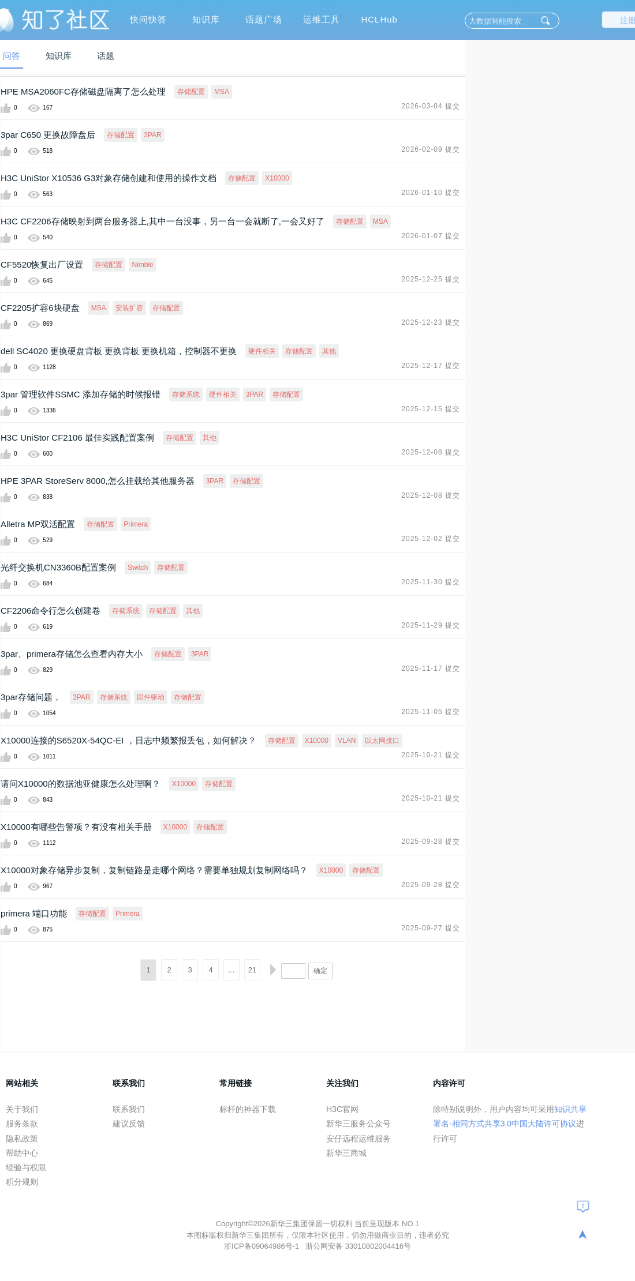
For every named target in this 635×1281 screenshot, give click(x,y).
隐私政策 (22, 1138)
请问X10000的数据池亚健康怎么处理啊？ (80, 783)
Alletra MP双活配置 (38, 524)
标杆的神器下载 (247, 1109)
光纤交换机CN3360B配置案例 (58, 567)
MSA (221, 92)
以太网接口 (382, 741)
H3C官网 (342, 1109)
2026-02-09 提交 (430, 149)
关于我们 (22, 1109)
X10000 (277, 178)
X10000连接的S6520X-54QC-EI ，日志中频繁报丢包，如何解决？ (128, 740)
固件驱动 (151, 697)
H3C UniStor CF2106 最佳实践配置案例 (77, 437)
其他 (329, 351)
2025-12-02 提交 (430, 539)
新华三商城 (346, 1153)
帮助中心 (22, 1153)
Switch (138, 568)
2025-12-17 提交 (430, 366)
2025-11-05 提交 (430, 712)
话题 (105, 56)
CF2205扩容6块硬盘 (40, 308)
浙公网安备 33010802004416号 (358, 1246)
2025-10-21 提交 (430, 755)
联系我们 (129, 1109)
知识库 (206, 19)
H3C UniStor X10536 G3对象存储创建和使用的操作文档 (108, 178)
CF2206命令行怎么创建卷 (50, 610)
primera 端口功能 (34, 913)
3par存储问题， (31, 697)
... (232, 970)
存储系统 (186, 394)
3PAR (152, 135)
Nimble (142, 265)
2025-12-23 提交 (430, 322)
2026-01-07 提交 (430, 236)
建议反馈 (129, 1123)
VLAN (347, 741)
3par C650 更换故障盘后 (48, 135)
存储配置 (191, 92)
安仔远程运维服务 (358, 1138)
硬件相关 (262, 351)
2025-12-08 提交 (430, 452)
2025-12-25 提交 (430, 279)
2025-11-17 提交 (430, 668)
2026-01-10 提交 (430, 193)
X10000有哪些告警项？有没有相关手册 (76, 827)
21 (252, 970)
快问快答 (148, 19)
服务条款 (22, 1123)
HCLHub (379, 19)
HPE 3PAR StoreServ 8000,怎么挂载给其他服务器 (98, 481)
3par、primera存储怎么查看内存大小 (72, 654)
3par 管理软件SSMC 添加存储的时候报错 (80, 394)
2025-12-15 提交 (430, 409)
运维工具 (321, 19)
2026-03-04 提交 (430, 106)
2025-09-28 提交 (430, 841)
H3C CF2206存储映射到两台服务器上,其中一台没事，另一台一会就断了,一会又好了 (162, 221)
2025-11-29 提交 (430, 625)
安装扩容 (129, 308)
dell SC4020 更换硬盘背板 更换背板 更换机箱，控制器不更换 (119, 351)
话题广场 (263, 19)
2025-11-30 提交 (430, 582)
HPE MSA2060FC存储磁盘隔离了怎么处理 (83, 91)
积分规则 (22, 1181)
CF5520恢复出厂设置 (42, 264)
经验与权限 (26, 1167)
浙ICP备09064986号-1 (262, 1246)
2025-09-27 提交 (430, 928)
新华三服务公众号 (358, 1123)
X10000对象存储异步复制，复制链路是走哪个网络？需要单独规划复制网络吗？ (154, 870)
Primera (136, 524)
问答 (11, 56)
